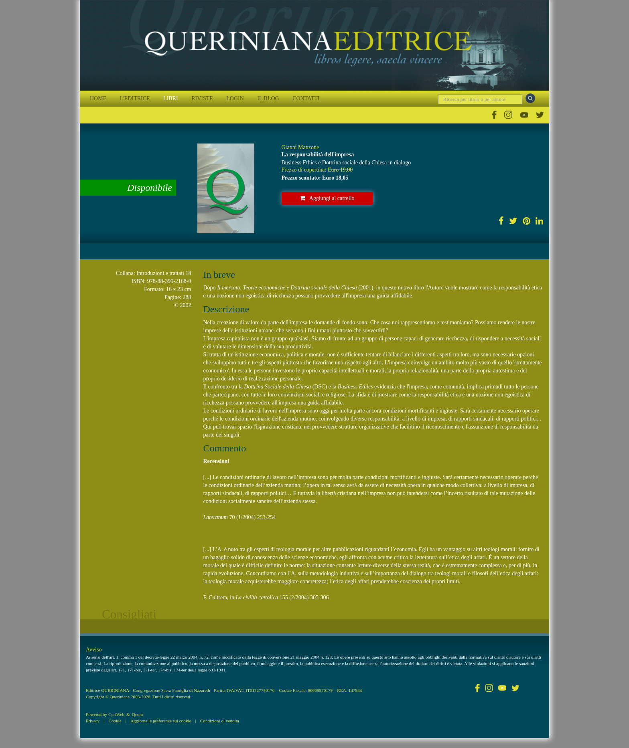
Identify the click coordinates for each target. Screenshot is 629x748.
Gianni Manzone (300, 147)
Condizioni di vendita (219, 720)
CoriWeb (116, 714)
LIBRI (170, 98)
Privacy (92, 720)
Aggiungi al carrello (327, 198)
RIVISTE (202, 98)
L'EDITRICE (135, 98)
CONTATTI (305, 98)
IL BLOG (268, 98)
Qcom (137, 714)
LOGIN (235, 98)
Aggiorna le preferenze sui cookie (160, 720)
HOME (98, 98)
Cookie (114, 720)
